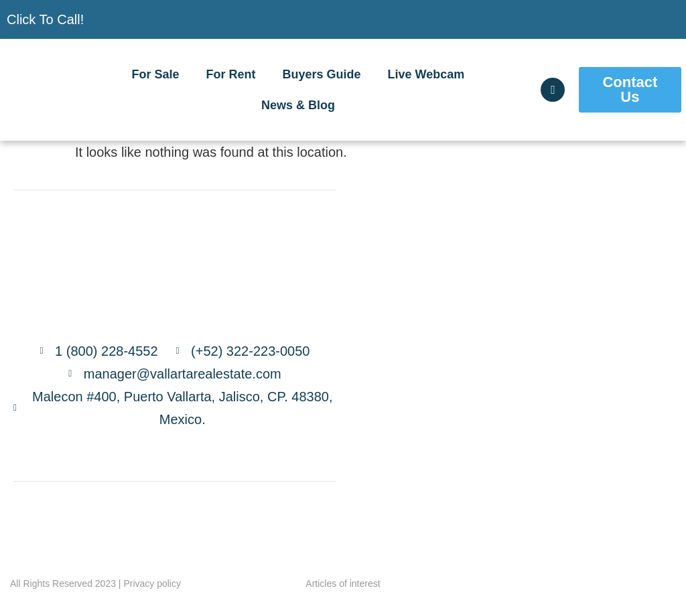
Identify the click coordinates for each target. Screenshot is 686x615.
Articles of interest (342, 583)
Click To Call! (45, 19)
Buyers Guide (322, 74)
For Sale (156, 74)
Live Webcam (426, 74)
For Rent (231, 74)
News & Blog (298, 105)
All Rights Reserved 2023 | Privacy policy (95, 583)
